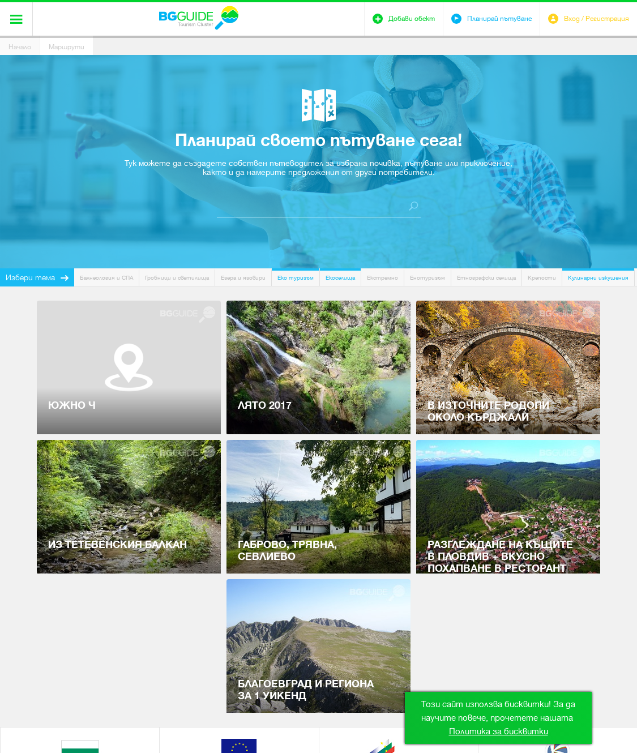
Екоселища (340, 278)
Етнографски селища (486, 278)
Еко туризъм (295, 278)
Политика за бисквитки (498, 731)
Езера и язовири (243, 278)
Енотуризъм (427, 278)
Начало (19, 47)
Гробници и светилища (177, 278)
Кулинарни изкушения (598, 278)
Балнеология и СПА (106, 278)
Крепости (542, 278)
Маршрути (66, 47)
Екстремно (382, 278)
